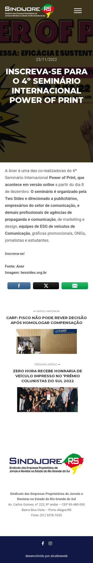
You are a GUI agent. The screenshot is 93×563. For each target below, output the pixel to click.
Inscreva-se (14, 253)
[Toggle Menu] (78, 10)
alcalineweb (59, 556)
